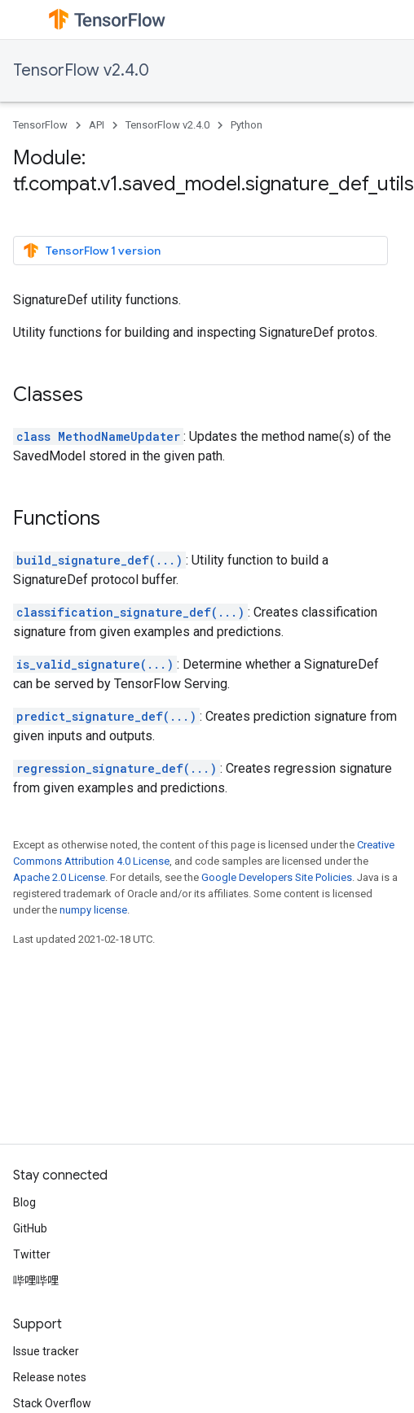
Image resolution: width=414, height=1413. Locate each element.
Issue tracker (46, 1351)
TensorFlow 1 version (92, 250)
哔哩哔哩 (36, 1280)
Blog (24, 1202)
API (96, 125)
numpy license (93, 910)
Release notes (49, 1377)
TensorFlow (40, 125)
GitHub (30, 1228)
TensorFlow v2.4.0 (81, 70)
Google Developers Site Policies (276, 877)
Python (246, 125)
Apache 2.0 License (59, 877)
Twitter (32, 1254)
